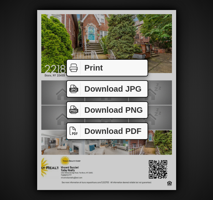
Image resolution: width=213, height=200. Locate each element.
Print (85, 67)
